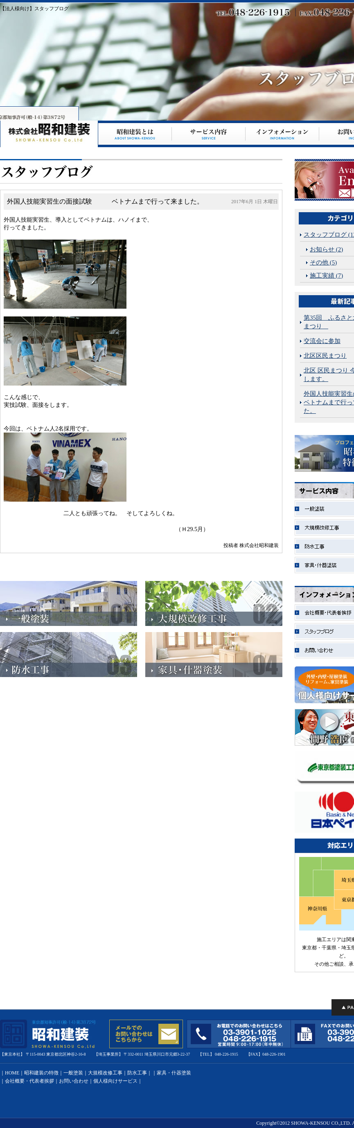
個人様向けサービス (115, 1081)
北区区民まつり (325, 355)
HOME (12, 1073)
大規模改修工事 (105, 1073)
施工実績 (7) (326, 275)
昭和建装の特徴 (41, 1073)
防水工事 (137, 1073)
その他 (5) (323, 262)
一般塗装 (73, 1073)
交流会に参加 (322, 341)
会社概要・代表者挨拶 (29, 1081)
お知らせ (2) (326, 249)
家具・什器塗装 (174, 1073)
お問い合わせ (73, 1081)
